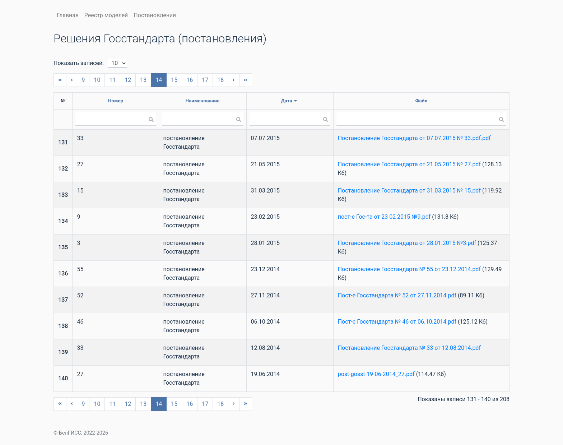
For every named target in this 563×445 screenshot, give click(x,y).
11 (112, 80)
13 (143, 80)
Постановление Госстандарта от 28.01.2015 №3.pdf (407, 243)
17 (205, 80)
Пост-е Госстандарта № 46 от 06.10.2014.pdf (397, 321)
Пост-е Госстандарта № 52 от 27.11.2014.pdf (397, 295)
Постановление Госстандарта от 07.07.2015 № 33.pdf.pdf (414, 138)
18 (220, 80)
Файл (421, 100)
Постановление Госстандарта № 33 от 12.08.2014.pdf (409, 347)
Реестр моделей (106, 15)
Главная (68, 15)
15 (174, 80)
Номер (116, 100)
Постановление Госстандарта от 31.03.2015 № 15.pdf (409, 190)
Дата (286, 100)
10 (97, 80)
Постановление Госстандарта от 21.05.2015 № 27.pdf (409, 164)
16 (189, 80)
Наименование (202, 100)
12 (128, 80)
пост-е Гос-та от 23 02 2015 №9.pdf (384, 216)
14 (158, 80)
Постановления (155, 15)
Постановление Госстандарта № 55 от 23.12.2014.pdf (409, 269)
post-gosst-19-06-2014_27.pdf (376, 374)
